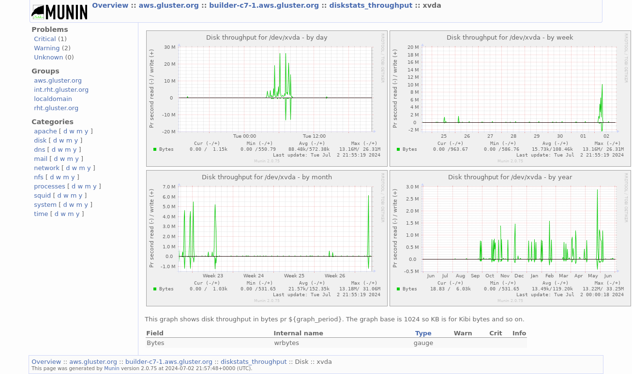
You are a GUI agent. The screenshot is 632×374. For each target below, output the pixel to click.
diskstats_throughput (372, 5)
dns (39, 149)
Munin (112, 368)
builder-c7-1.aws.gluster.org (265, 5)
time (41, 213)
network (47, 168)
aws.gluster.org (170, 5)
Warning (47, 48)
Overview (111, 5)
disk (40, 140)
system (45, 204)
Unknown (48, 57)
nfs (39, 177)
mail (40, 158)
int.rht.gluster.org (61, 89)
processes (49, 186)
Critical (45, 39)
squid (42, 195)
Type (423, 333)
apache (45, 131)
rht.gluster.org (56, 108)
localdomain (53, 98)
